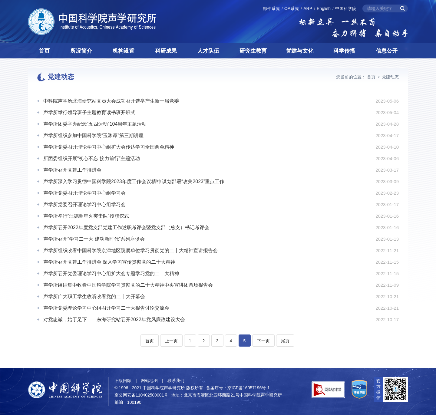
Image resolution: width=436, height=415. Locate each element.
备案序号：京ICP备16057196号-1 (238, 387)
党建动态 (390, 76)
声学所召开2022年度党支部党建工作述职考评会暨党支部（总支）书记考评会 (126, 227)
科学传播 (344, 51)
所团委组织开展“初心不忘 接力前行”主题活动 (91, 158)
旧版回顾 (122, 380)
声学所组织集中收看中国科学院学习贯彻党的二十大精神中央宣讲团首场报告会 (128, 285)
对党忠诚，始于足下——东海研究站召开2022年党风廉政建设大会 (114, 319)
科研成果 (166, 51)
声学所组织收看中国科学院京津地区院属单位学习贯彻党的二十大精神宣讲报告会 (130, 250)
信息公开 (387, 51)
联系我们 (175, 380)
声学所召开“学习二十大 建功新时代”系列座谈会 (94, 239)
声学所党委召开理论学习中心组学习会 (84, 193)
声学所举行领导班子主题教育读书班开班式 (89, 112)
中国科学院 (345, 8)
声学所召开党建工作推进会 (72, 170)
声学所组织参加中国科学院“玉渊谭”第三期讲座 (93, 135)
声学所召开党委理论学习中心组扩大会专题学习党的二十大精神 (111, 273)
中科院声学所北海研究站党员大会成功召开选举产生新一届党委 (111, 101)
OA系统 (291, 8)
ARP (307, 8)
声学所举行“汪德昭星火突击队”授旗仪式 (86, 216)
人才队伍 (208, 51)
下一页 (263, 340)
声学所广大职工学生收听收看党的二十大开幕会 (94, 296)
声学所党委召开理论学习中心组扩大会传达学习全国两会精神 (108, 147)
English (324, 8)
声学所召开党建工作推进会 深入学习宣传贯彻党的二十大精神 (109, 262)
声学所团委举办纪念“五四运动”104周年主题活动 (95, 124)
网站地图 (149, 380)
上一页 (171, 340)
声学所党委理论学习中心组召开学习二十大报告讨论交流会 (106, 308)
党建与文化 (299, 51)
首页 (44, 51)
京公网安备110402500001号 (141, 395)
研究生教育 (253, 51)
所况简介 (81, 51)
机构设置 (123, 51)
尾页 (285, 340)
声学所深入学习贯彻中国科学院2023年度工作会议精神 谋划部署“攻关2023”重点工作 (133, 181)
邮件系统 (271, 8)
